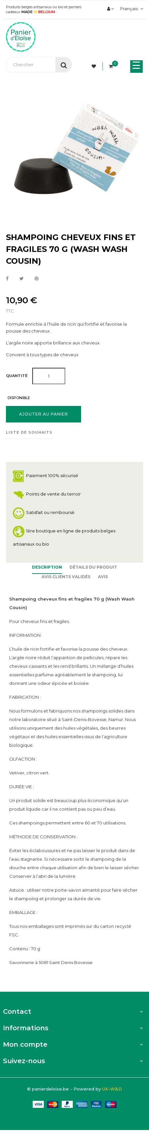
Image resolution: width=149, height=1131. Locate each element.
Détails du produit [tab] (93, 567)
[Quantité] (48, 376)
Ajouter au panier (43, 414)
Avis (103, 576)
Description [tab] (47, 567)
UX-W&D (112, 1088)
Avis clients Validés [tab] (66, 576)
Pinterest (37, 279)
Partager (7, 279)
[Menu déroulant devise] (131, 8)
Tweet (21, 279)
